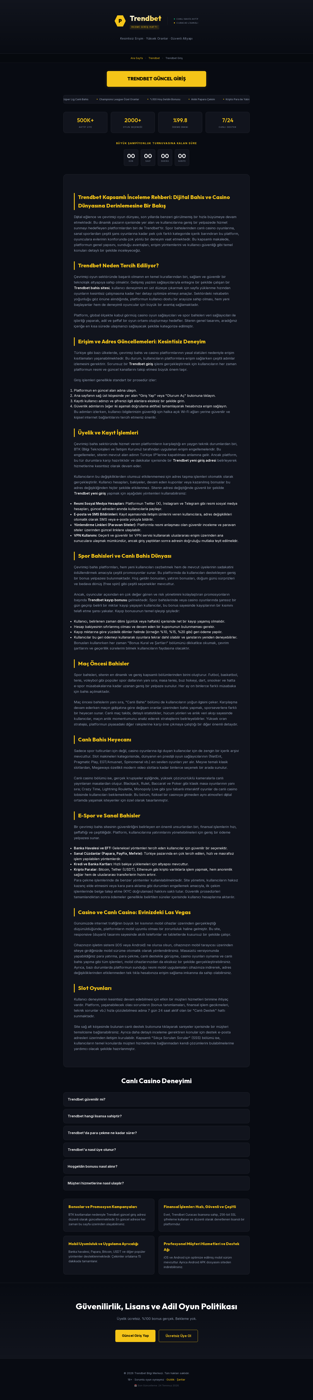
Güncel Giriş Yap (135, 1336)
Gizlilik (170, 1379)
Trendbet (154, 58)
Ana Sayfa (137, 58)
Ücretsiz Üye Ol (178, 1336)
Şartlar (181, 1379)
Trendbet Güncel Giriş (156, 79)
